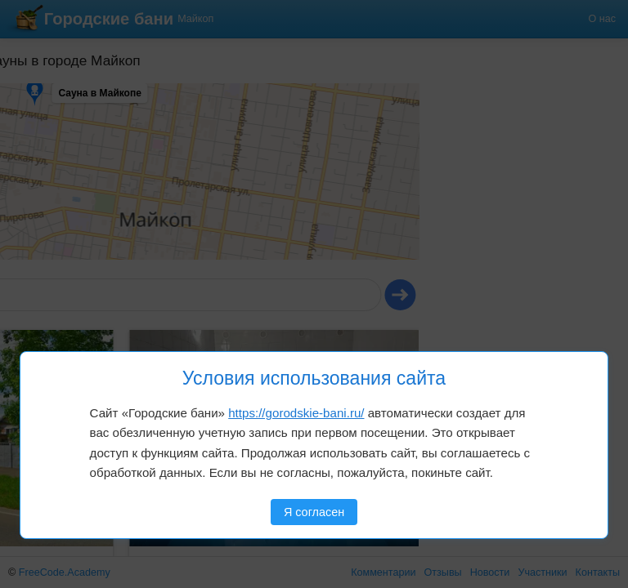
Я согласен (314, 512)
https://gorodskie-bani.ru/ (296, 413)
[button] (55, 105)
